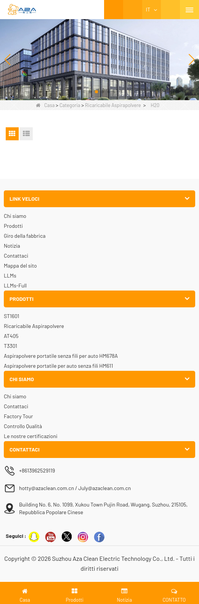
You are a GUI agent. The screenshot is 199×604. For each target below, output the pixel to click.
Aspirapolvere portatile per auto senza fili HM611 (58, 365)
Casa (45, 105)
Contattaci (16, 255)
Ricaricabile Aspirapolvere (113, 105)
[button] (78, 91)
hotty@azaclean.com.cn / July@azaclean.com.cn (75, 488)
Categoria (69, 105)
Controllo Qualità (23, 426)
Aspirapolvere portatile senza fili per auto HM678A (61, 355)
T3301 (10, 346)
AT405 (11, 336)
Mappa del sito (20, 265)
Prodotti (13, 225)
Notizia (12, 245)
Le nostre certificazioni (31, 436)
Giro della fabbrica (24, 235)
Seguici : (16, 536)
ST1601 (11, 316)
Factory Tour (18, 416)
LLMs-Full (15, 285)
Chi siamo (15, 216)
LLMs (10, 275)
